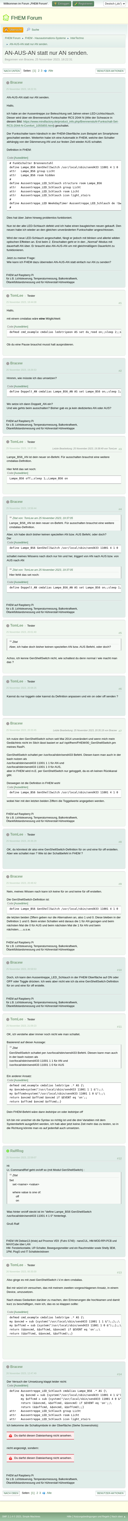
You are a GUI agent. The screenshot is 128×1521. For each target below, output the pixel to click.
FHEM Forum (26, 18)
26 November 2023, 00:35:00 (21, 1271)
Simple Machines (31, 1516)
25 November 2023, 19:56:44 (21, 508)
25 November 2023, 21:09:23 (21, 1025)
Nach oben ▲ (119, 1516)
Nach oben (11, 1493)
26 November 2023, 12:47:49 (21, 1373)
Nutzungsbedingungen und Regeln (91, 1516)
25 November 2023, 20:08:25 (21, 688)
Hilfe (69, 1516)
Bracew (16, 82)
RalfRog (16, 1151)
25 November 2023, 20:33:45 (21, 730)
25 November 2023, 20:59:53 (21, 969)
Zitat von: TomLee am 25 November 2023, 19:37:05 (43, 518)
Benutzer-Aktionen (110, 71)
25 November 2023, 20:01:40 (21, 632)
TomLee (16, 295)
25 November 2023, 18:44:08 (21, 302)
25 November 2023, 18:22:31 (21, 89)
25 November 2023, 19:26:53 (21, 369)
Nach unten (12, 71)
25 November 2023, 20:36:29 (21, 841)
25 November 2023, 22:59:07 (21, 1157)
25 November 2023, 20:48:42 (21, 883)
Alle (50, 70)
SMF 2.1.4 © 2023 (11, 1516)
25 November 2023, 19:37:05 (21, 448)
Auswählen (21, 157)
